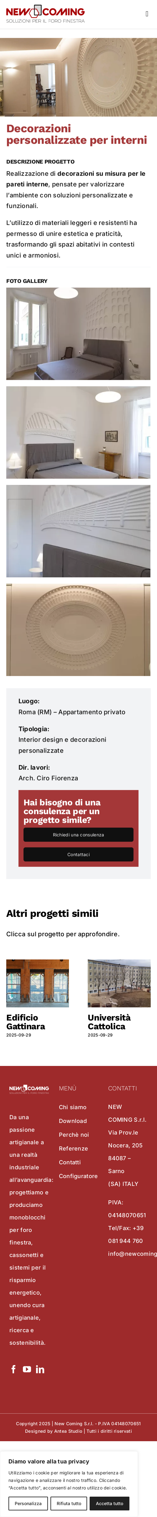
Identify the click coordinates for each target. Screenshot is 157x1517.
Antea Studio (68, 1431)
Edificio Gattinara (25, 1021)
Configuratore (78, 1176)
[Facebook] (13, 1369)
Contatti (70, 1162)
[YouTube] (27, 1369)
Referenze (73, 1148)
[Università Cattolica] (119, 963)
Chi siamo (73, 1107)
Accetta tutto (109, 1503)
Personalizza (28, 1503)
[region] (69, 1484)
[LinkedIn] (40, 1369)
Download (73, 1121)
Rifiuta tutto (69, 1503)
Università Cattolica (109, 1021)
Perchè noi (74, 1134)
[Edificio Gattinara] (37, 963)
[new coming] (45, 8)
